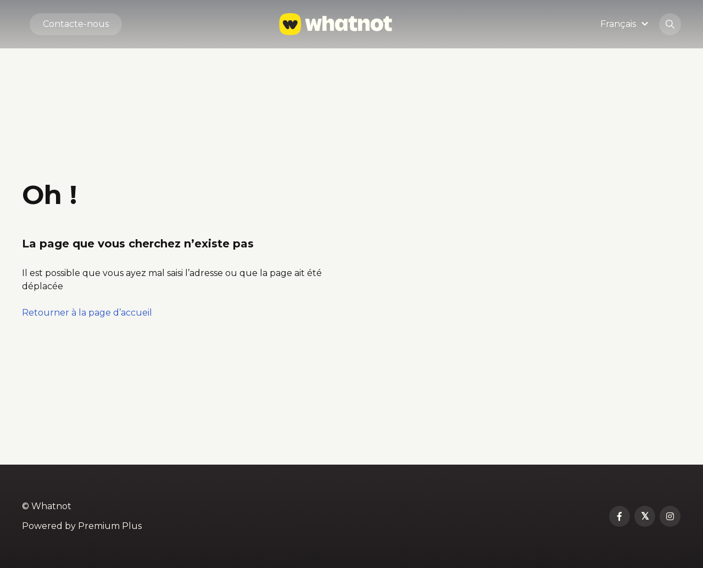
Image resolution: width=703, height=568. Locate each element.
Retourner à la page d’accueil (87, 312)
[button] (625, 24)
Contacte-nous (76, 24)
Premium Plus (110, 526)
